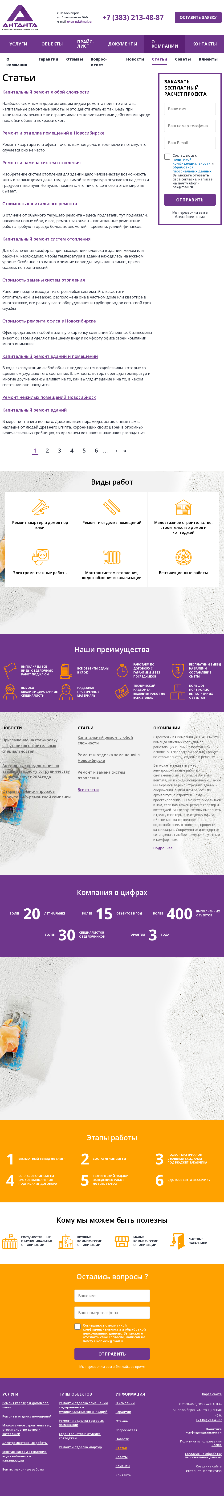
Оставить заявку (198, 17)
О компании (164, 44)
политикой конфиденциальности (192, 161)
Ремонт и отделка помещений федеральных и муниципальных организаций (83, 1407)
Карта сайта (212, 1394)
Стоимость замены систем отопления (43, 280)
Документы (122, 44)
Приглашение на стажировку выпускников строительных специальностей (30, 745)
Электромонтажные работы (40, 572)
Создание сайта (209, 1466)
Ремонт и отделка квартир (80, 1447)
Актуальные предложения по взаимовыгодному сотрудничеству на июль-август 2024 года (36, 771)
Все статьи (88, 789)
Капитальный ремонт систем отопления (46, 239)
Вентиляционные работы (183, 572)
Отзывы (74, 59)
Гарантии (48, 59)
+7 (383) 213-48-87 (133, 17)
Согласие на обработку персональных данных (203, 1455)
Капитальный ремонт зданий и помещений (50, 356)
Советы (183, 59)
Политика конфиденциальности (204, 1430)
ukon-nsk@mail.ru (79, 22)
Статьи (159, 59)
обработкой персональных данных (192, 169)
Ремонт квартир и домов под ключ (40, 525)
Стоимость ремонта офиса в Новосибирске (49, 321)
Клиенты (208, 59)
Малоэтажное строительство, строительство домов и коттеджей (183, 527)
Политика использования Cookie (201, 1443)
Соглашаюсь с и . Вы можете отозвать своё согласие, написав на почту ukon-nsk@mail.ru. (193, 171)
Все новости (14, 808)
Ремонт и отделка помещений (111, 522)
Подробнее (162, 848)
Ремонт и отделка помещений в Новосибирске (53, 133)
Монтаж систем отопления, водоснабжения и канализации (112, 575)
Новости (135, 59)
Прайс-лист (85, 44)
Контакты (204, 44)
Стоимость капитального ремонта (39, 203)
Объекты (52, 44)
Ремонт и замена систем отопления (41, 162)
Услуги (18, 44)
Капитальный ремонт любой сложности (46, 92)
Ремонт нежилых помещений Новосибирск (49, 397)
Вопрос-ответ (126, 1430)
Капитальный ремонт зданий (34, 410)
